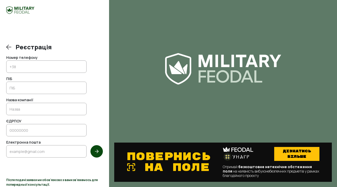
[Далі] (96, 151)
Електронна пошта (23, 143)
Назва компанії (19, 100)
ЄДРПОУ (13, 121)
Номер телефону (22, 58)
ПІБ (9, 79)
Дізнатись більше (297, 154)
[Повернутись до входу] (8, 47)
